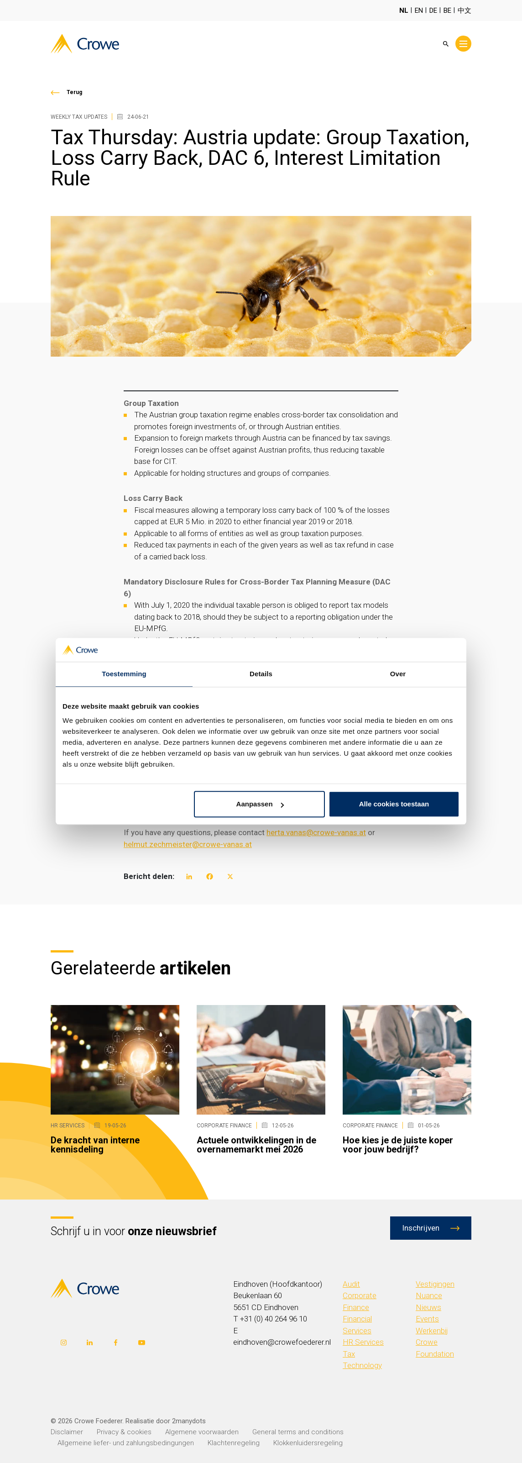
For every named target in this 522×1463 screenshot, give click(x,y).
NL (403, 10)
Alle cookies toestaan (394, 804)
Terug (74, 92)
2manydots (189, 1421)
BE (447, 10)
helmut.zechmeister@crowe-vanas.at (188, 844)
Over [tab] (398, 674)
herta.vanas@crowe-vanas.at (316, 832)
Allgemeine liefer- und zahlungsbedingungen (125, 1443)
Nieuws (428, 1307)
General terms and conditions (298, 1432)
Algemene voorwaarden (202, 1432)
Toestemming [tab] (124, 674)
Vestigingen (435, 1284)
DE (433, 10)
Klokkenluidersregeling (308, 1443)
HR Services (363, 1342)
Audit (351, 1284)
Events (427, 1318)
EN (419, 10)
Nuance (429, 1295)
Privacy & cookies (124, 1432)
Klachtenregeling (234, 1443)
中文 (464, 10)
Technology (362, 1365)
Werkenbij (432, 1330)
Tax (349, 1353)
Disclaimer (67, 1432)
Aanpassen (260, 804)
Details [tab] (261, 674)
